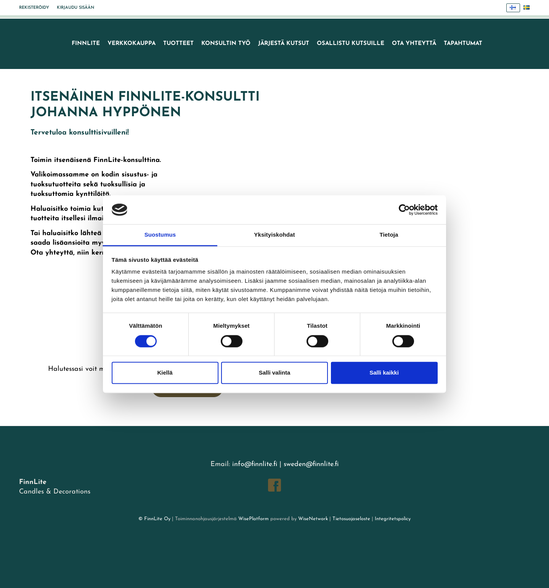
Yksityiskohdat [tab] (274, 235)
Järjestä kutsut (283, 43)
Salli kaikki (384, 373)
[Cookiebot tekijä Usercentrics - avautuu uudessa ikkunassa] (404, 209)
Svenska (528, 8)
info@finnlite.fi (254, 464)
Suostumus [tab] (160, 235)
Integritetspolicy (392, 518)
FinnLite (86, 43)
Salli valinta (275, 373)
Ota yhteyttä (414, 43)
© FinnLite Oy (154, 518)
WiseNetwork (313, 518)
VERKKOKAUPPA (132, 43)
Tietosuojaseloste (351, 518)
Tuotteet (178, 43)
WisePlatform (253, 518)
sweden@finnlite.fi (311, 464)
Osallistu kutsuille (350, 43)
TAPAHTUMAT (463, 43)
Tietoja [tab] (389, 235)
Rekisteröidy (34, 8)
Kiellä (164, 373)
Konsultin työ (225, 43)
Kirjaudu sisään (75, 8)
